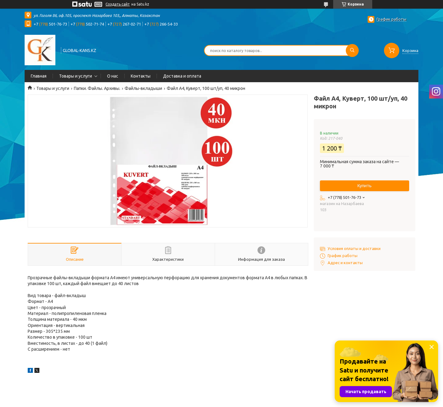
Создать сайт (118, 4)
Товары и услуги (75, 76)
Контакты (140, 76)
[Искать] (352, 50)
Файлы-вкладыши (143, 88)
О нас (112, 76)
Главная (38, 76)
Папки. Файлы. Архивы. (97, 88)
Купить (364, 185)
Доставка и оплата (182, 76)
